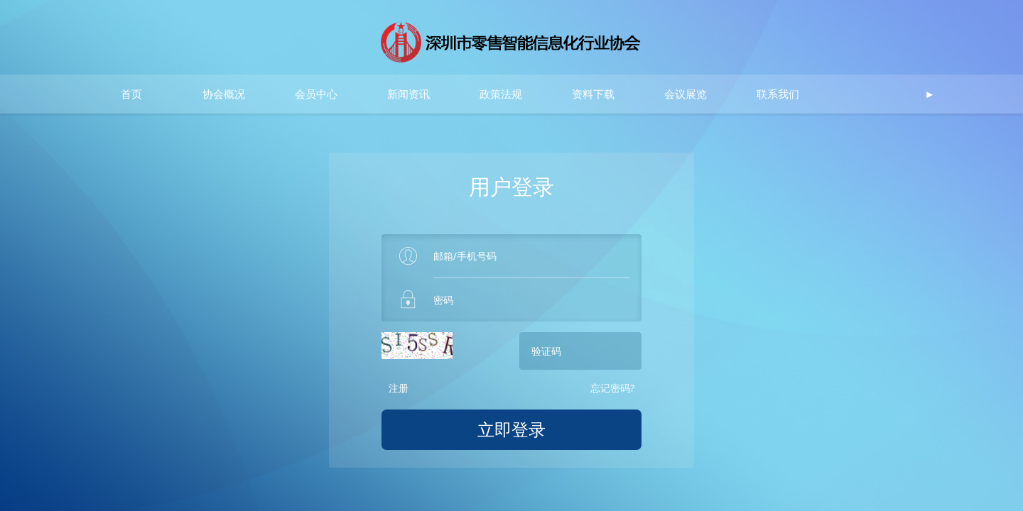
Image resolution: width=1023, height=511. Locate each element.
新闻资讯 (408, 94)
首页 (131, 94)
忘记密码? (612, 388)
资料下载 (593, 94)
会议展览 (685, 94)
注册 (398, 388)
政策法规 (501, 94)
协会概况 (223, 94)
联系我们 (778, 94)
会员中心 (316, 94)
